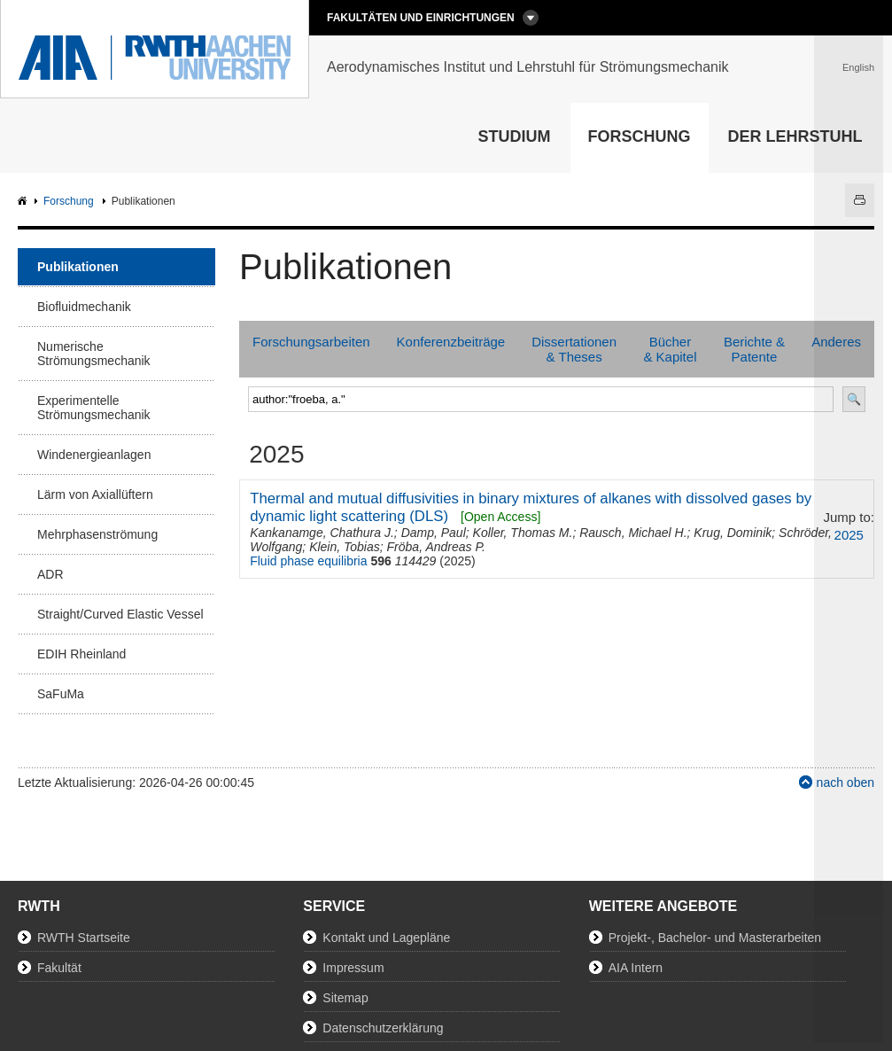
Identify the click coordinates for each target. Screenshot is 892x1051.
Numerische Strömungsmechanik (94, 353)
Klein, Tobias (344, 547)
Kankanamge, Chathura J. (322, 533)
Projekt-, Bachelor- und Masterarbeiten (715, 937)
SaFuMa (60, 694)
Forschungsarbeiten (311, 341)
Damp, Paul (433, 533)
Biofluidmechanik (84, 307)
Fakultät (59, 968)
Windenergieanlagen (94, 455)
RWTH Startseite (83, 937)
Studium (514, 136)
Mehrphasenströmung (97, 534)
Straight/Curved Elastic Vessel (120, 614)
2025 (849, 534)
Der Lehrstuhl (795, 136)
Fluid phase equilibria (308, 561)
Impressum (353, 968)
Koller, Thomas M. (523, 533)
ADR (50, 574)
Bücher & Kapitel (669, 349)
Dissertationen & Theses (574, 349)
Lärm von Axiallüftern (95, 494)
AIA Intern (636, 968)
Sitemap (345, 998)
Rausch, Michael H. (632, 533)
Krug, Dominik (733, 533)
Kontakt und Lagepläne (386, 937)
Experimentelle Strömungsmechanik (94, 407)
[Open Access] (500, 517)
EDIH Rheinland (81, 654)
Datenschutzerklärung (382, 1028)
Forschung (639, 136)
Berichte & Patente (754, 349)
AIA (24, 201)
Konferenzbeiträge (451, 341)
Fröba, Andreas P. (436, 547)
